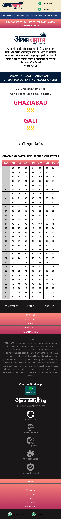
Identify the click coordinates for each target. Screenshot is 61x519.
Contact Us (30, 507)
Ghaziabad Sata (30, 25)
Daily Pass (30, 502)
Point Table (30, 327)
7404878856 (45, 3)
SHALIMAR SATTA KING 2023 (24, 15)
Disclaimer (49, 306)
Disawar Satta (14, 22)
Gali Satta (29, 22)
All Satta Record (30, 332)
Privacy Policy (11, 306)
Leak (31, 485)
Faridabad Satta (46, 22)
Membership (30, 319)
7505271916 (45, 9)
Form (30, 323)
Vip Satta (30, 490)
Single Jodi (30, 315)
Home (30, 481)
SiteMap (30, 306)
